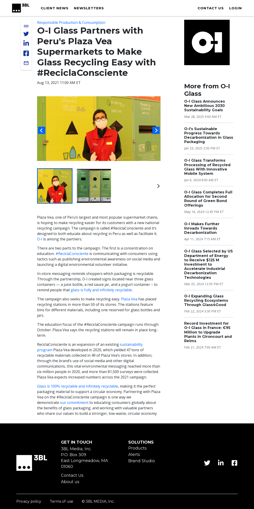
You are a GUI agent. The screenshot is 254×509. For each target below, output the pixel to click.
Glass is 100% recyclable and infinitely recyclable (77, 386)
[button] (55, 186)
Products (137, 448)
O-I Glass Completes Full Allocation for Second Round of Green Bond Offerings (208, 199)
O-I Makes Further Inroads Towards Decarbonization (201, 228)
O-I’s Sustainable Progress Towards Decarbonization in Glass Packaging (208, 135)
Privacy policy (28, 502)
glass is (77, 289)
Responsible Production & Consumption (71, 22)
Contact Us (72, 475)
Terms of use (61, 502)
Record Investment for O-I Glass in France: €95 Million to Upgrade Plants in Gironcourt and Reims (208, 332)
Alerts (134, 454)
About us (70, 481)
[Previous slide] (40, 186)
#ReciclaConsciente (71, 253)
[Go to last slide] (41, 130)
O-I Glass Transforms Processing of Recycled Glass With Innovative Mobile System (207, 167)
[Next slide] (156, 130)
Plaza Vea (129, 299)
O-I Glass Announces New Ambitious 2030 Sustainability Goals (204, 105)
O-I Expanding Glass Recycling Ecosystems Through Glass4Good (206, 300)
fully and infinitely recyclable (108, 289)
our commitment (74, 402)
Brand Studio (141, 461)
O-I (39, 239)
